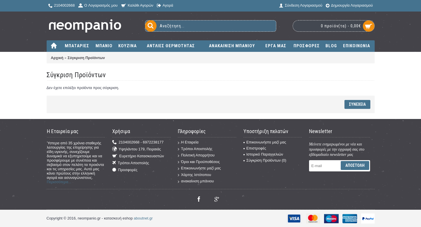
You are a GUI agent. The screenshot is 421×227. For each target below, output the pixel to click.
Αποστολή (355, 165)
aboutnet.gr (143, 218)
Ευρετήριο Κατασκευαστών (138, 156)
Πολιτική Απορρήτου (196, 155)
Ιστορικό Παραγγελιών (263, 154)
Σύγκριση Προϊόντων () (264, 160)
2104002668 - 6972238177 (137, 142)
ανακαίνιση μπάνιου (196, 181)
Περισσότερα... (59, 182)
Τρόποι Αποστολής (130, 163)
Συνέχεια (357, 104)
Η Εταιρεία (188, 142)
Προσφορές (124, 170)
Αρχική (57, 58)
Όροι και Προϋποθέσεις (199, 162)
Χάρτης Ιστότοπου (194, 175)
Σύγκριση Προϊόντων (86, 58)
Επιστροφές (254, 148)
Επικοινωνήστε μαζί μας (199, 168)
